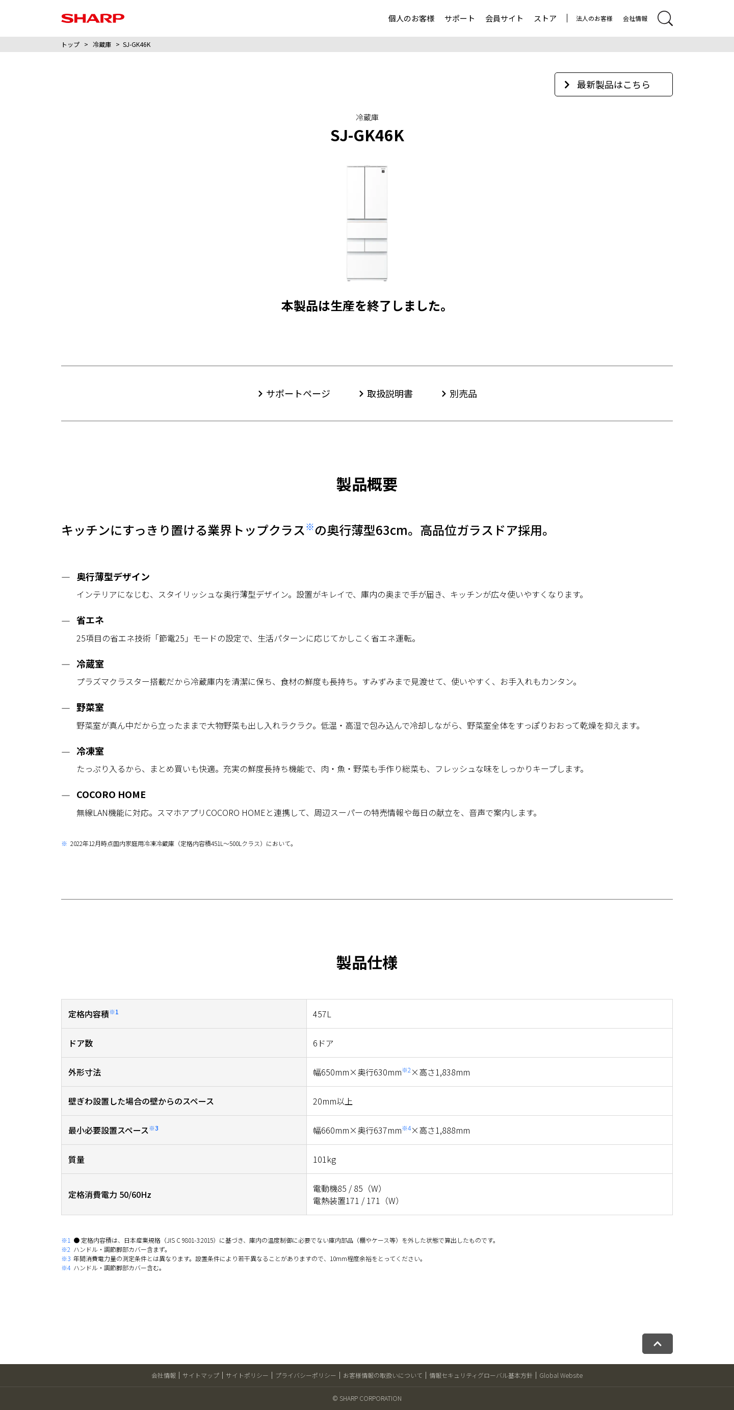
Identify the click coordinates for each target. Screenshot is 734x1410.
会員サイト (504, 18)
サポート (459, 18)
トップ (70, 44)
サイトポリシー (247, 1375)
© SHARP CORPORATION (367, 1398)
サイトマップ (200, 1375)
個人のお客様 (411, 18)
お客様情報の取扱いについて (383, 1375)
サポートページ (298, 393)
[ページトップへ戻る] (657, 1344)
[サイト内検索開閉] (665, 18)
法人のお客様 (594, 18)
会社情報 (635, 18)
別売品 (463, 393)
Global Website (561, 1375)
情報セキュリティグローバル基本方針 (481, 1375)
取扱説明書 (390, 393)
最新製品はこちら (607, 84)
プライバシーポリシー (305, 1375)
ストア (545, 18)
